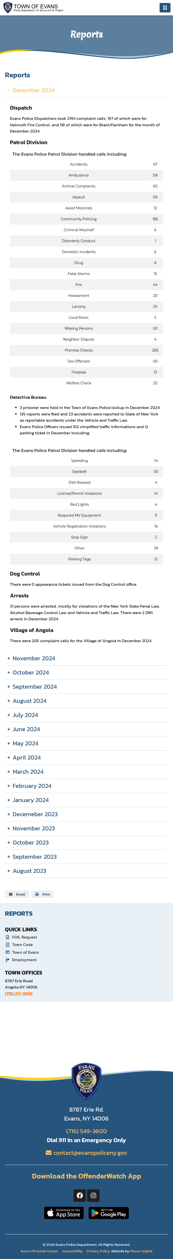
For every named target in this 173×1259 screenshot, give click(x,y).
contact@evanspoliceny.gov (90, 1152)
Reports (19, 913)
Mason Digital (141, 1251)
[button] (17, 894)
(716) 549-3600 (86, 1131)
